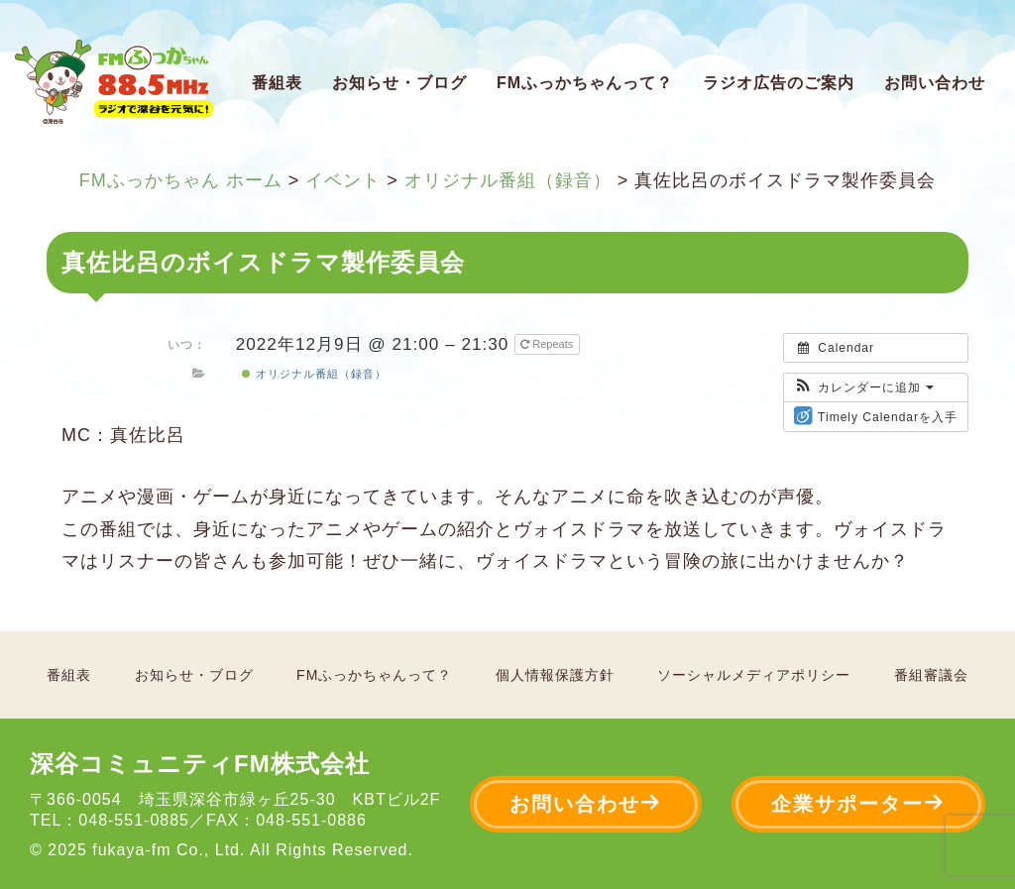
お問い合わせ (934, 82)
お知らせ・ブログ (399, 82)
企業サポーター (858, 803)
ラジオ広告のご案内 (778, 82)
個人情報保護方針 (555, 675)
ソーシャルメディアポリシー (753, 675)
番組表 (277, 82)
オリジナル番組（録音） (314, 374)
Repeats (548, 344)
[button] (864, 387)
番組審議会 (931, 675)
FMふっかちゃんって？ (585, 82)
